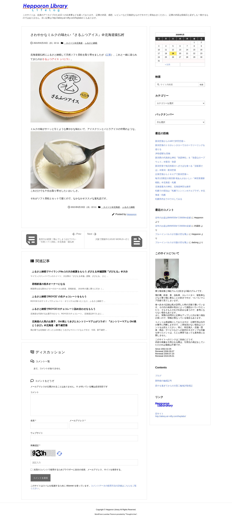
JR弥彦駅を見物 (162, 153)
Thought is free (131, 514)
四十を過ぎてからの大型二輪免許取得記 (173, 386)
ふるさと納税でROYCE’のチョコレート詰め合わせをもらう (63, 309)
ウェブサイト (36, 433)
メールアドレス (77, 420)
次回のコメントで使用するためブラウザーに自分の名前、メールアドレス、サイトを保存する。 (78, 469)
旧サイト (159, 413)
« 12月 (167, 65)
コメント (34, 392)
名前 (33, 420)
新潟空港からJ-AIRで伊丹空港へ (170, 141)
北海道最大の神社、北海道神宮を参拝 (172, 186)
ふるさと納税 (91, 43)
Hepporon (131, 214)
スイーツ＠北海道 (73, 43)
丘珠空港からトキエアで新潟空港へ (171, 174)
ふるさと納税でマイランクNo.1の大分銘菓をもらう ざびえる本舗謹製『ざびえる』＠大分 (80, 271)
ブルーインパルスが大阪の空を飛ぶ (171, 234)
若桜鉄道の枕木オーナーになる (48, 284)
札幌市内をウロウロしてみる (168, 199)
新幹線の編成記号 (163, 380)
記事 (108, 54)
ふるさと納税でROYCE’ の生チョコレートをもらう (59, 296)
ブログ (158, 375)
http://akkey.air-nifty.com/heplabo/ (170, 416)
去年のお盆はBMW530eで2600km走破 (173, 217)
